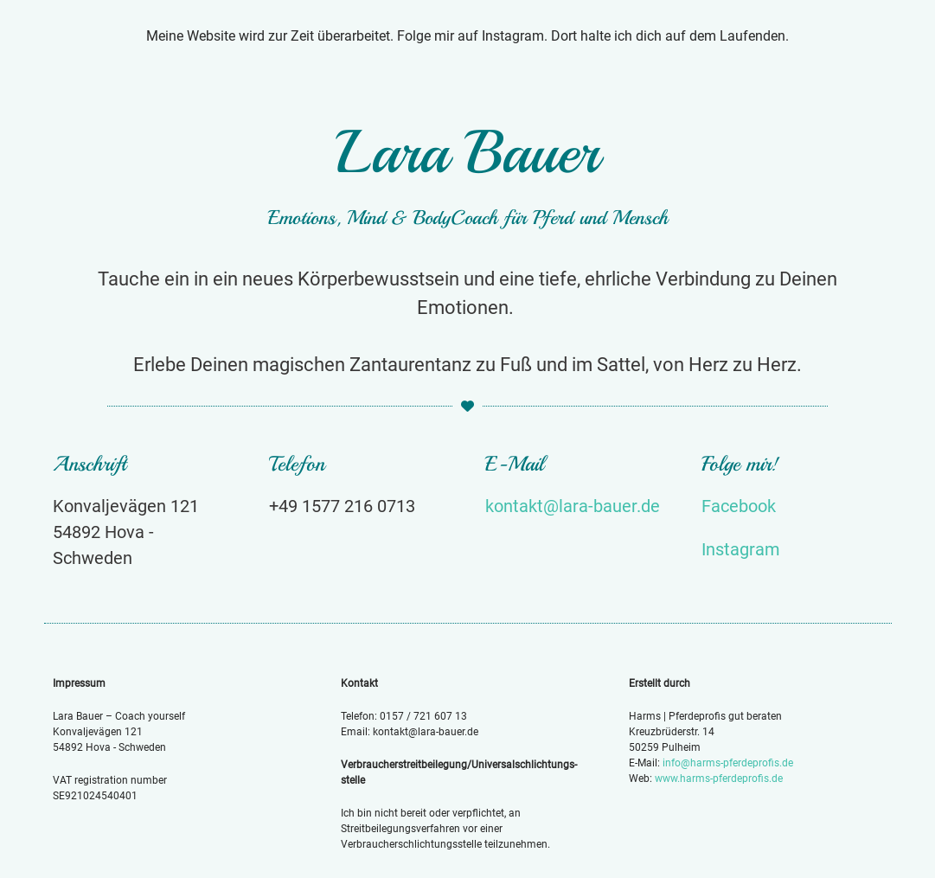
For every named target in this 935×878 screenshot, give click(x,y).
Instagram (740, 549)
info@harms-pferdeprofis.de (728, 763)
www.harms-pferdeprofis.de (719, 778)
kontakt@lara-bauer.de (572, 506)
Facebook (738, 506)
